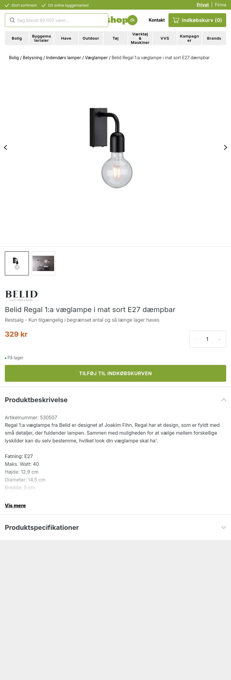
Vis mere (15, 505)
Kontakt (157, 20)
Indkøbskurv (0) (197, 20)
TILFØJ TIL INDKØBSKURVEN (115, 373)
